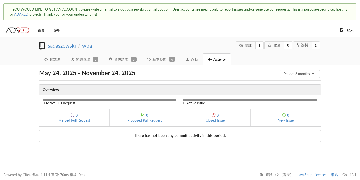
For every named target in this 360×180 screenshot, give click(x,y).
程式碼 (52, 59)
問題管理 (84, 59)
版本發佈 (161, 59)
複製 (302, 45)
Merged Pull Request (74, 117)
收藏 (274, 45)
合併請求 (123, 59)
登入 (347, 30)
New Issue (286, 117)
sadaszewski (62, 45)
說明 (57, 30)
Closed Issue (215, 117)
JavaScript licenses (312, 175)
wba (87, 45)
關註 (245, 45)
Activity (217, 59)
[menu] (300, 74)
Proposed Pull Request (145, 117)
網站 (334, 175)
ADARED (21, 14)
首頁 (41, 30)
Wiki (192, 59)
